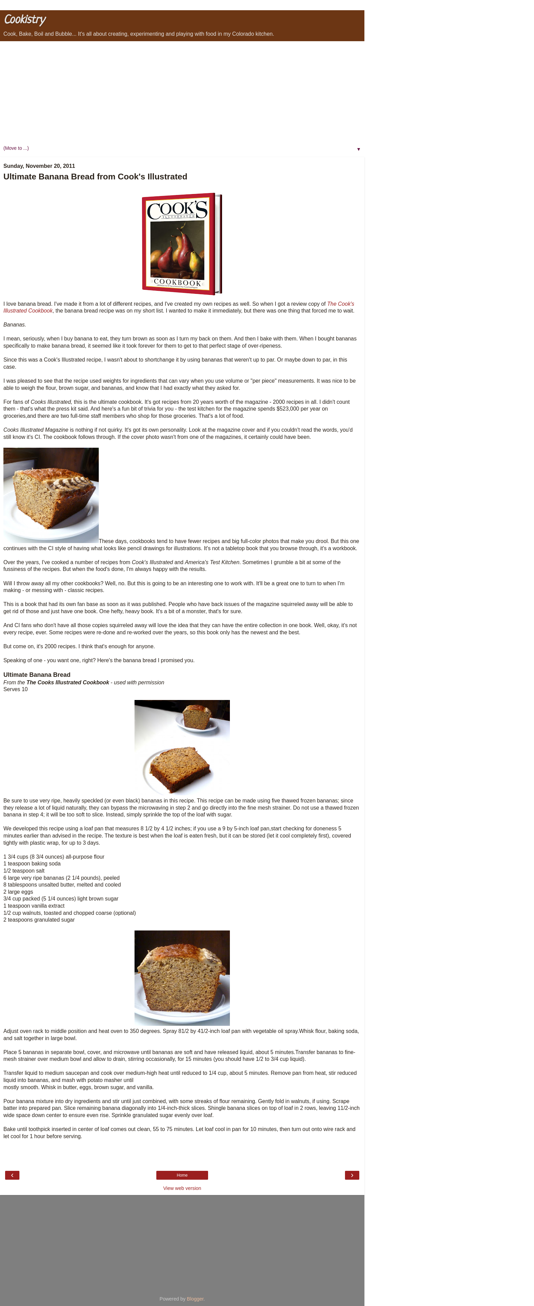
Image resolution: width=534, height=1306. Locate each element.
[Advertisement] (182, 92)
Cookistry (23, 20)
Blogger (195, 1299)
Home (182, 1175)
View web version (182, 1188)
